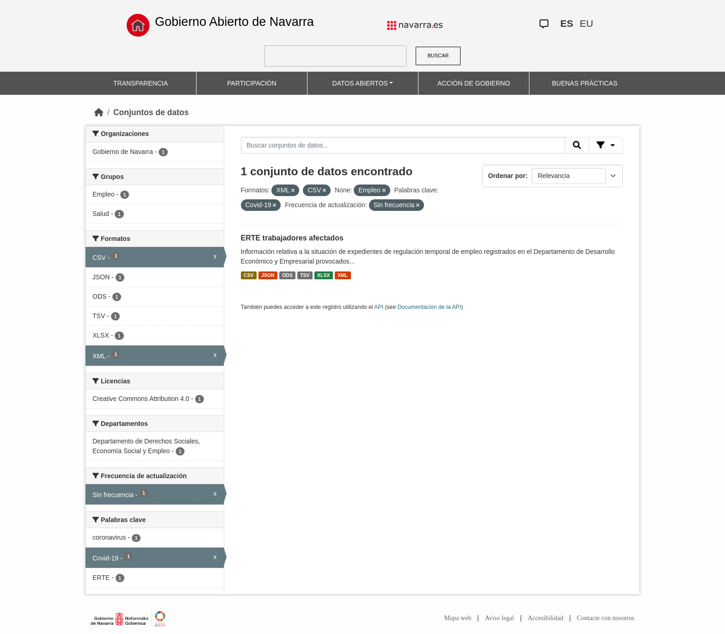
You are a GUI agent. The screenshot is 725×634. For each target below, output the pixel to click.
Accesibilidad (545, 618)
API (378, 307)
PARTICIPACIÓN (251, 83)
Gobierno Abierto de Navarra (234, 22)
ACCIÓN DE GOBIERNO (473, 83)
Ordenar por (507, 175)
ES (566, 23)
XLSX (323, 275)
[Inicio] (99, 112)
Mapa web (458, 618)
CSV (249, 275)
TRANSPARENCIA (140, 83)
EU (586, 23)
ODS (287, 275)
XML (343, 275)
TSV (304, 275)
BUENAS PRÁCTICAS (585, 83)
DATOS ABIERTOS (360, 83)
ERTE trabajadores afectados (292, 238)
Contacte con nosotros (605, 618)
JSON (268, 275)
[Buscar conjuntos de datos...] (403, 145)
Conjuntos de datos (151, 112)
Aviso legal (499, 618)
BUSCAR (438, 55)
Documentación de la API (429, 307)
